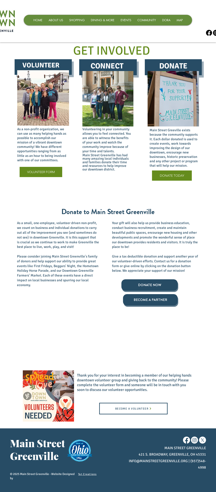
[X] (202, 440)
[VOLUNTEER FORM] (41, 172)
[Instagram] (194, 440)
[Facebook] (209, 33)
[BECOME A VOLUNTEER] (133, 408)
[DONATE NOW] (149, 285)
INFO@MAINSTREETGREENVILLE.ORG (158, 461)
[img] (31, 332)
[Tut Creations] (88, 474)
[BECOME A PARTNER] (150, 300)
